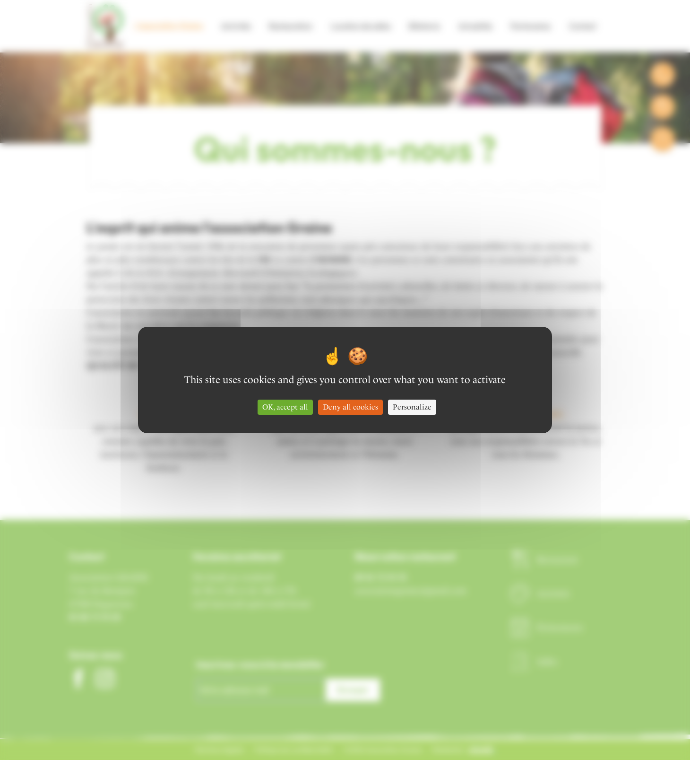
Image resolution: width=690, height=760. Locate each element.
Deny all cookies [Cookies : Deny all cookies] (350, 406)
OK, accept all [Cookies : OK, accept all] (285, 406)
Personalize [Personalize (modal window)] (412, 406)
